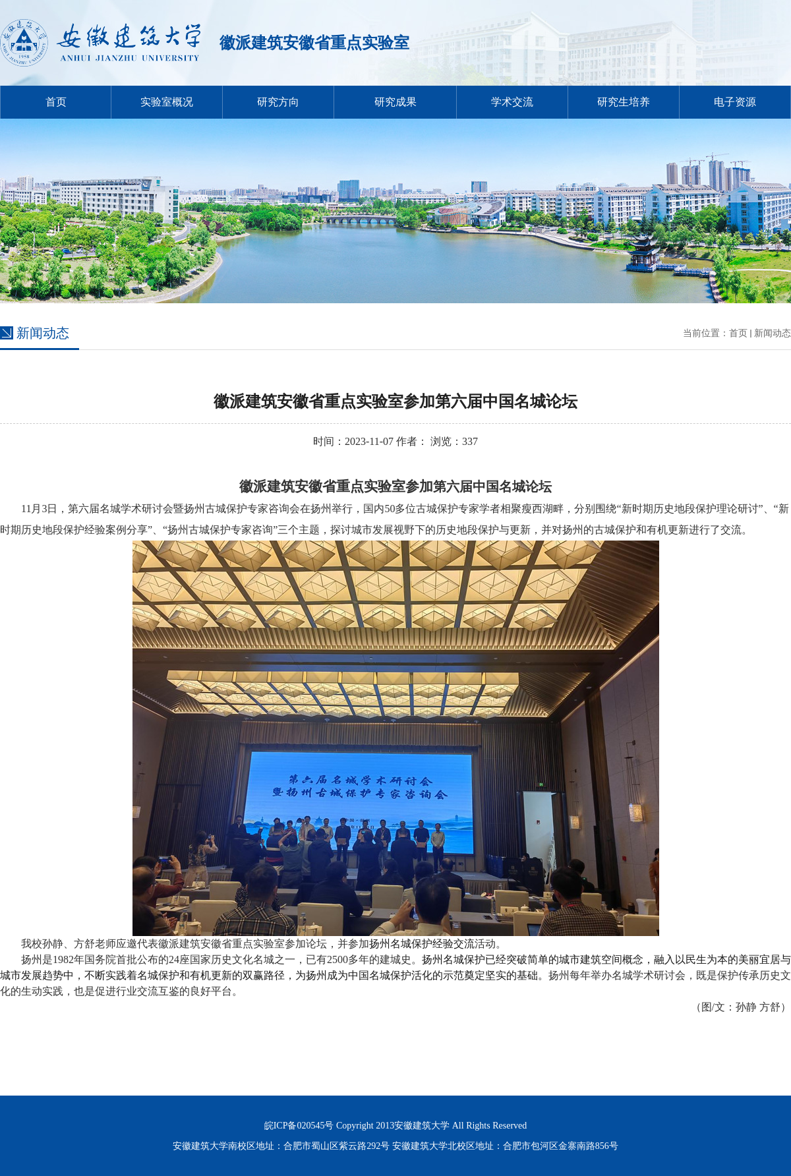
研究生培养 (623, 101)
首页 (56, 101)
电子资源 (735, 101)
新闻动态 (772, 333)
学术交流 (512, 101)
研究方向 (278, 101)
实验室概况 (166, 101)
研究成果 (395, 101)
